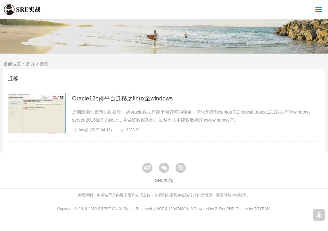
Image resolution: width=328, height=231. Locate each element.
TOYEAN (262, 209)
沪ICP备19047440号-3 (173, 209)
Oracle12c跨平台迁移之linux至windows (122, 98)
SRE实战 (164, 180)
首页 (30, 63)
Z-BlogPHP (224, 209)
